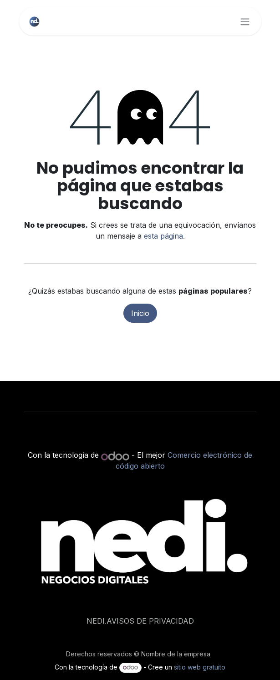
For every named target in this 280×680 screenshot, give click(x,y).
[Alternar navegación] (245, 21)
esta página (163, 235)
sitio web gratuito (199, 667)
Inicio (140, 313)
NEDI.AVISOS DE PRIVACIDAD (140, 620)
